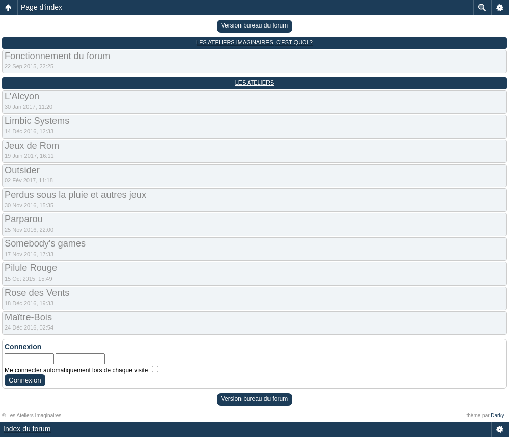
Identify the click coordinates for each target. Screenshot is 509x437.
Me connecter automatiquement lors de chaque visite (81, 370)
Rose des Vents (37, 293)
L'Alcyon (22, 96)
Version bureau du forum (254, 25)
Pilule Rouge (31, 268)
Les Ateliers (254, 82)
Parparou (24, 219)
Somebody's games (45, 243)
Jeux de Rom (32, 146)
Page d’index (41, 7)
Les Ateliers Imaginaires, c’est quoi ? (254, 42)
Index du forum (26, 429)
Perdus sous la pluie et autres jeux (75, 194)
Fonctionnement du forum (57, 56)
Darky (498, 415)
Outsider (22, 170)
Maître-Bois (28, 317)
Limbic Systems (37, 121)
